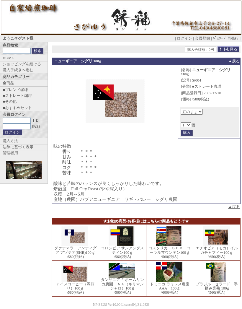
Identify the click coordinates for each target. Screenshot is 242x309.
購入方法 (10, 141)
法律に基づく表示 (18, 147)
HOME (8, 58)
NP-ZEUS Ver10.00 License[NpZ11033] (121, 305)
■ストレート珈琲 (17, 95)
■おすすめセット (17, 107)
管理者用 (10, 153)
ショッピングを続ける (22, 64)
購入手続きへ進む (18, 70)
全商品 (8, 83)
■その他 (10, 101)
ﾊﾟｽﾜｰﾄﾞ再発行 (226, 38)
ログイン (184, 38)
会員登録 (202, 38)
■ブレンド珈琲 (15, 89)
